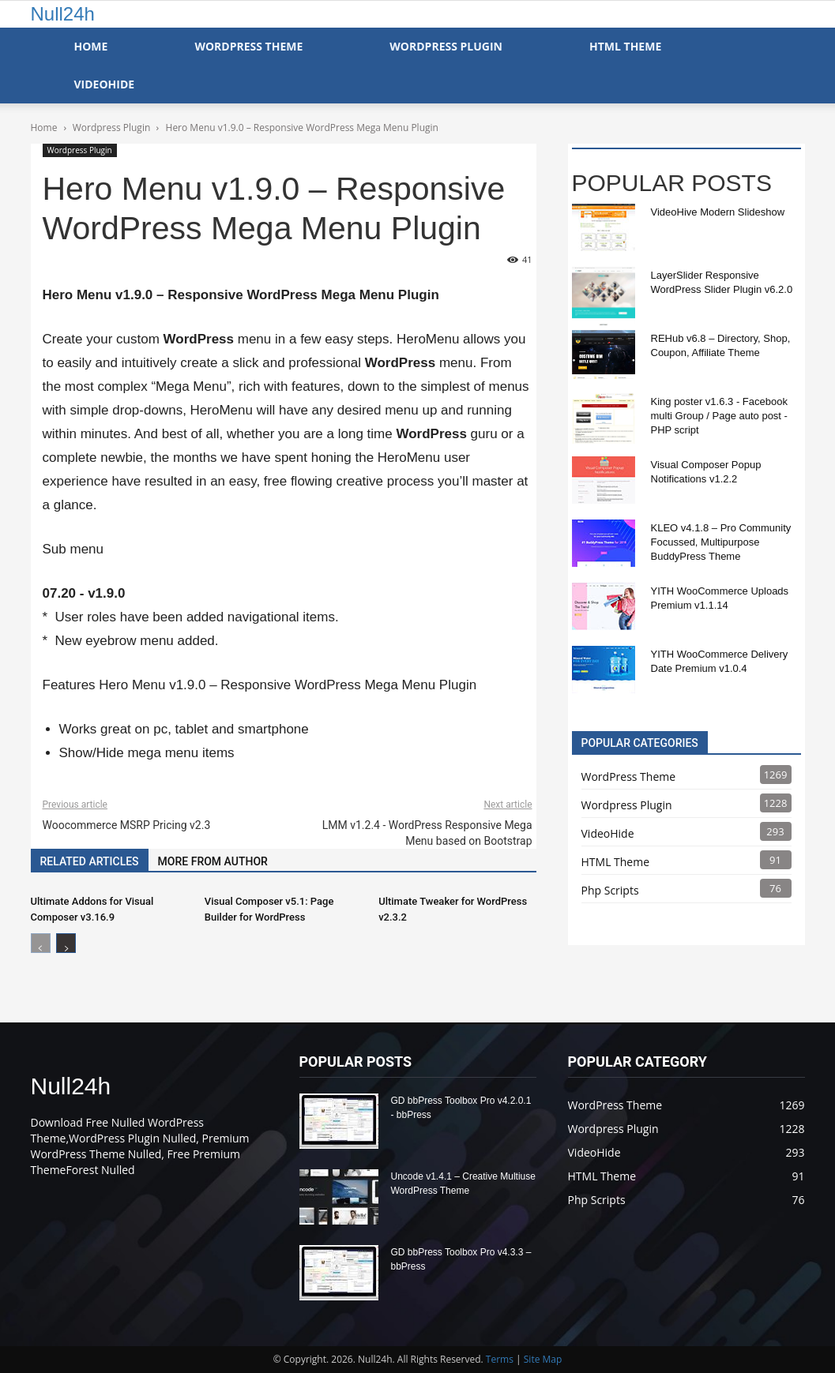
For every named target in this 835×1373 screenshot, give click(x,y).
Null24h (63, 13)
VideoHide (104, 84)
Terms (499, 1359)
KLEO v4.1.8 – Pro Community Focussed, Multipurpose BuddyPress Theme (721, 542)
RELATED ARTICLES (89, 861)
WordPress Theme (248, 46)
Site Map (543, 1359)
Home (91, 46)
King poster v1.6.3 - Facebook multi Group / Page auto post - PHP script (719, 416)
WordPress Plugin (445, 46)
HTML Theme (625, 46)
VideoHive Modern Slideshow (718, 212)
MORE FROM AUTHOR (213, 861)
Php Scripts (610, 890)
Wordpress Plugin (79, 150)
